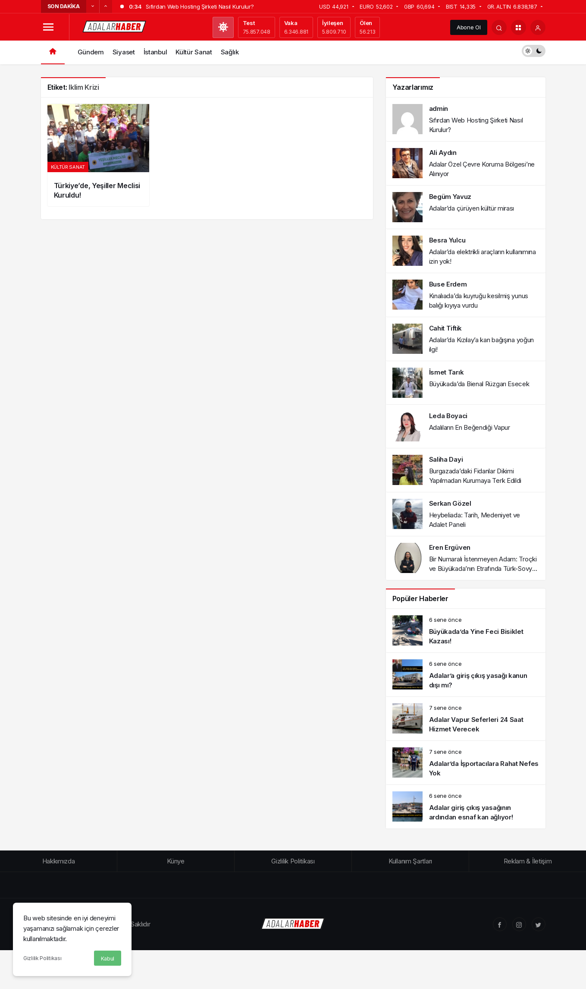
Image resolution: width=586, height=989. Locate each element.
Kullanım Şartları (410, 861)
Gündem (91, 52)
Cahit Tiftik (445, 328)
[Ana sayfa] (53, 52)
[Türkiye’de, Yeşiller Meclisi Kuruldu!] (98, 155)
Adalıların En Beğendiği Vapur (469, 427)
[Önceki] (92, 6)
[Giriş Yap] (537, 27)
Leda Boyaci (448, 416)
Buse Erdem (448, 284)
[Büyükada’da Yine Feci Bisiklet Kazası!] (465, 630)
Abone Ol (469, 27)
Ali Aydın (443, 152)
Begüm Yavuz (450, 196)
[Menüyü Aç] (48, 27)
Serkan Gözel (450, 503)
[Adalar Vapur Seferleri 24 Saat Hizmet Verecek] (465, 718)
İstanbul (155, 52)
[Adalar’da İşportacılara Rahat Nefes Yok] (465, 762)
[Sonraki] (105, 6)
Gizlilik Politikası (42, 958)
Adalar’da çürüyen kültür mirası (471, 208)
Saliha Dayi (446, 459)
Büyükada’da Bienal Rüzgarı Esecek (479, 384)
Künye (176, 861)
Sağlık (230, 52)
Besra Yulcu (447, 240)
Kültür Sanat (193, 52)
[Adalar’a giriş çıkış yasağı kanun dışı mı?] (465, 674)
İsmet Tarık (446, 372)
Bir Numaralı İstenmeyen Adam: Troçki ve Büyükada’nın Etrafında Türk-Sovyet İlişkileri (483, 568)
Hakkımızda (58, 861)
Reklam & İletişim (528, 861)
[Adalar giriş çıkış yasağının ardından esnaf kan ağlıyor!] (465, 806)
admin (438, 108)
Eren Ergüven (449, 547)
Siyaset (124, 52)
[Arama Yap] (499, 27)
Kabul (108, 958)
